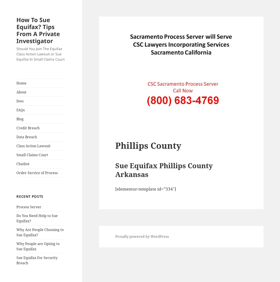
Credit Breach (28, 128)
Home (21, 83)
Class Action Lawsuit (33, 146)
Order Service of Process (37, 172)
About (21, 92)
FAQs (20, 110)
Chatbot (23, 163)
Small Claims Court (32, 154)
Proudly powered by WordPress (142, 236)
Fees (20, 101)
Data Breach (26, 137)
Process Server (28, 207)
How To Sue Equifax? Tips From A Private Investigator (38, 30)
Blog (20, 119)
